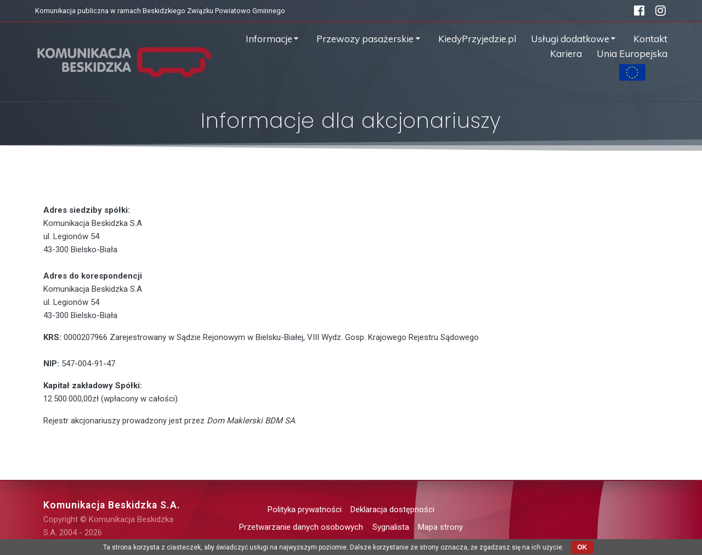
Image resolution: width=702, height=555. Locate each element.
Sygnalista (390, 527)
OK (582, 547)
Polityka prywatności (305, 509)
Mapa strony (440, 527)
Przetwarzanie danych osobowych (301, 527)
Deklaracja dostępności (392, 509)
